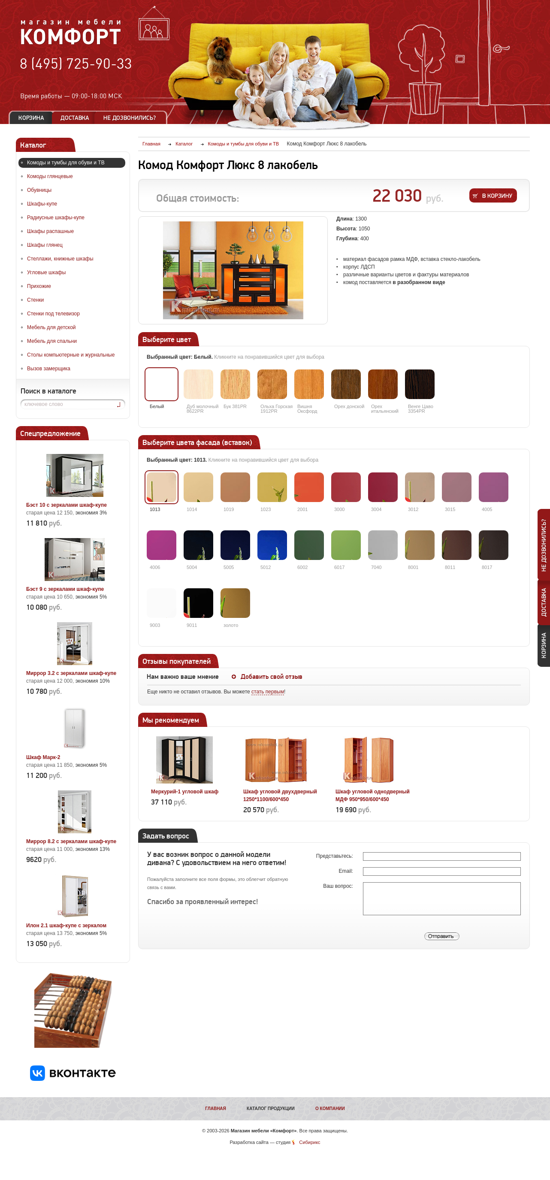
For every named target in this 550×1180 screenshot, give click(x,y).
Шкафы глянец (45, 245)
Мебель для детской (51, 327)
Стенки (35, 300)
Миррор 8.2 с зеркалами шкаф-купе (71, 841)
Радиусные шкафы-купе (56, 218)
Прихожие (39, 286)
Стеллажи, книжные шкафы (60, 259)
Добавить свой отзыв (271, 677)
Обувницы (39, 190)
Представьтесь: (335, 856)
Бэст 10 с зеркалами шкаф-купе (66, 505)
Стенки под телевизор (53, 314)
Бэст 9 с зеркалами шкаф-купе (65, 589)
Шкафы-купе (42, 204)
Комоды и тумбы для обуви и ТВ (66, 163)
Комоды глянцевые (50, 176)
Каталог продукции (271, 1108)
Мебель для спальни (52, 341)
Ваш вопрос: (338, 886)
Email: (347, 871)
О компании (330, 1108)
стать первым (267, 692)
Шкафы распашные (50, 231)
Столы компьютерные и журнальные (71, 355)
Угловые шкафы (46, 272)
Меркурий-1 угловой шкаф (184, 792)
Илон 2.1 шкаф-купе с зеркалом (66, 926)
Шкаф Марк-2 (43, 757)
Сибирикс (309, 1142)
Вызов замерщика (48, 369)
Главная (215, 1108)
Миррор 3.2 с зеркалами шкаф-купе (71, 673)
